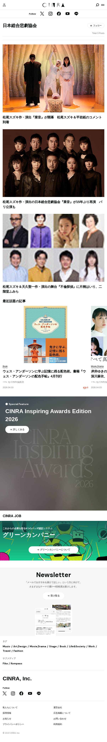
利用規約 (58, 724)
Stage (53, 646)
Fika (5, 663)
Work (91, 646)
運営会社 (58, 707)
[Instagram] (50, 14)
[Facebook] (59, 14)
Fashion (18, 651)
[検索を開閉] (97, 5)
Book (63, 646)
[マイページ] (4, 5)
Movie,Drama (38, 646)
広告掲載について (62, 713)
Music (6, 646)
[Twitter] (42, 14)
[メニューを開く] (102, 5)
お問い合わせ (60, 718)
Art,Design (20, 646)
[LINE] (76, 14)
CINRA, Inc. (17, 678)
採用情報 (7, 713)
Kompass (16, 663)
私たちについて (10, 707)
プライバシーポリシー (13, 724)
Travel (6, 651)
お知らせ (7, 718)
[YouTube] (67, 14)
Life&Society (77, 646)
